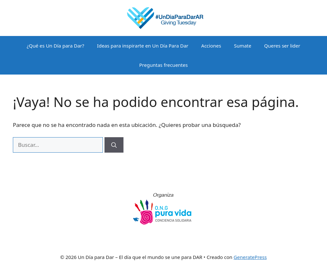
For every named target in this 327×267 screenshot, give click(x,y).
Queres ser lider (282, 45)
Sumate (242, 45)
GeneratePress (250, 257)
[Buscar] (113, 145)
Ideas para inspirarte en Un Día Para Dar (142, 45)
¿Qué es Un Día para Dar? (55, 45)
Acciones (211, 45)
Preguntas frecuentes (163, 65)
